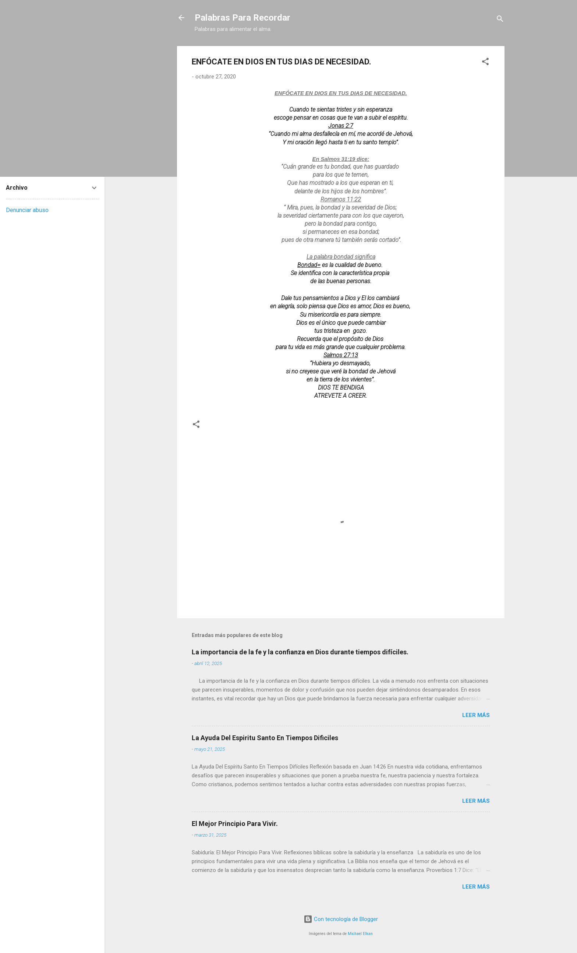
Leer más (476, 715)
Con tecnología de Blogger (341, 919)
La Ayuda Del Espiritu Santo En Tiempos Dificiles (265, 738)
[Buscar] (500, 20)
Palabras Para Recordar (242, 18)
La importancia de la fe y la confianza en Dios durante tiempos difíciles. (300, 652)
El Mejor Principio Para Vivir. (235, 823)
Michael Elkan (360, 933)
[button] (485, 62)
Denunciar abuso (27, 210)
